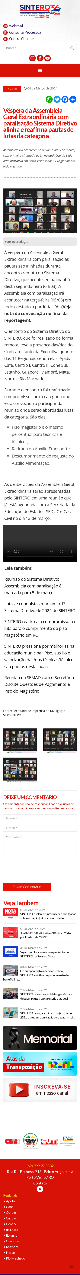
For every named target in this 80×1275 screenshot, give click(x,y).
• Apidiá (9, 1201)
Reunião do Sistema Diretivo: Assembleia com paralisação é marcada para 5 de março (32, 586)
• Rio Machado (14, 1258)
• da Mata (10, 1230)
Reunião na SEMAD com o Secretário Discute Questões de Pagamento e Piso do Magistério (39, 684)
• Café (8, 1207)
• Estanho (10, 1235)
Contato (40, 1183)
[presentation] (35, 872)
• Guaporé (11, 1241)
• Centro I (10, 1212)
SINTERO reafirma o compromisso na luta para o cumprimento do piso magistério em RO (39, 628)
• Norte (9, 1252)
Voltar (12, 88)
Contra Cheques (19, 38)
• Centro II (11, 1218)
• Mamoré (11, 1247)
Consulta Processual (22, 32)
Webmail (13, 25)
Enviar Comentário (27, 886)
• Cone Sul (10, 1224)
